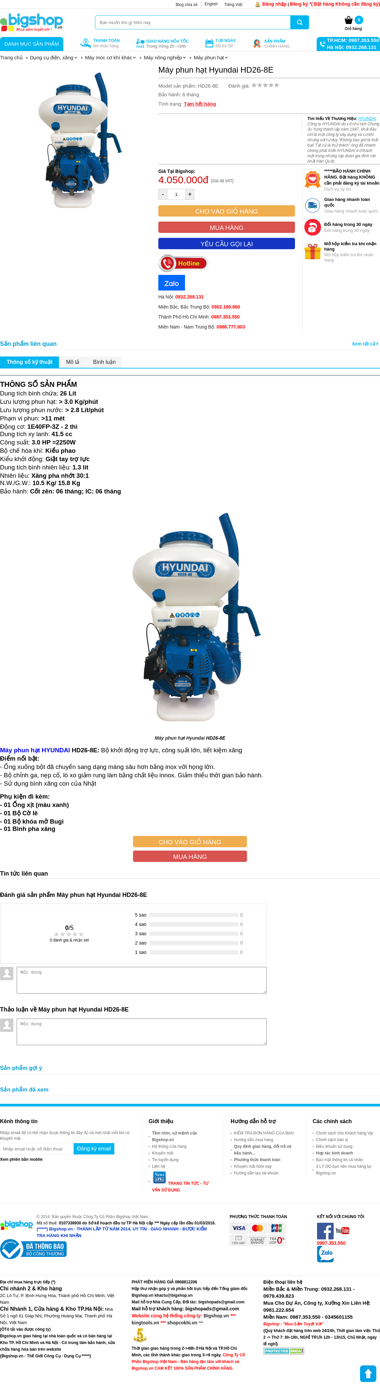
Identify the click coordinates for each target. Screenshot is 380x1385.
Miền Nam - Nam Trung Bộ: (201, 327)
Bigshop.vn (216, 1315)
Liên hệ (158, 1166)
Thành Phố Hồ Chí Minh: (199, 317)
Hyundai (195, 738)
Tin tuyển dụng (165, 1159)
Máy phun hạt (170, 738)
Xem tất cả (365, 343)
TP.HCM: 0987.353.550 (353, 40)
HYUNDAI (367, 118)
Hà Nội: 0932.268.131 (351, 47)
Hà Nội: (181, 297)
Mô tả (72, 362)
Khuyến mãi (162, 1153)
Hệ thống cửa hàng (169, 1146)
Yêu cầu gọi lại (226, 244)
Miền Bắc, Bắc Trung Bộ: (199, 307)
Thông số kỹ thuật (29, 362)
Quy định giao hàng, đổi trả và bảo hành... (262, 1149)
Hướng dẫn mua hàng (253, 1139)
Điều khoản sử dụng (334, 1146)
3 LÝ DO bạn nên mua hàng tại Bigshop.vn (343, 1169)
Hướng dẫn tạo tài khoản (256, 1173)
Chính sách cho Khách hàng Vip (344, 1133)
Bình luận (104, 362)
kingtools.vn (145, 1322)
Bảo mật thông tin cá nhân (339, 1159)
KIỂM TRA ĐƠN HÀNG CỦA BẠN (264, 1133)
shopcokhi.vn (182, 1322)
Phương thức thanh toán (257, 1159)
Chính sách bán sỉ (332, 1139)
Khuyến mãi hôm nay (253, 1166)
